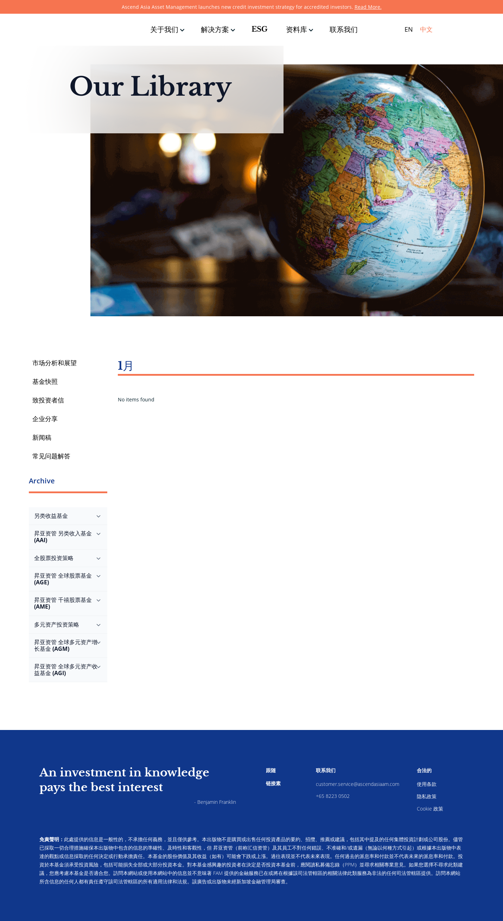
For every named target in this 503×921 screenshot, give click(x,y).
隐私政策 (427, 796)
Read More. (368, 7)
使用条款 (427, 784)
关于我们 (164, 29)
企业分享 (45, 418)
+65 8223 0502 (333, 796)
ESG (260, 29)
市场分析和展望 (54, 362)
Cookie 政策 (430, 808)
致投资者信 (48, 400)
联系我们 (344, 29)
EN (409, 29)
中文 (426, 29)
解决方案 (215, 29)
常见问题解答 (51, 456)
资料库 (296, 29)
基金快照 (45, 381)
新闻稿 (41, 437)
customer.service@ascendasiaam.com (357, 784)
